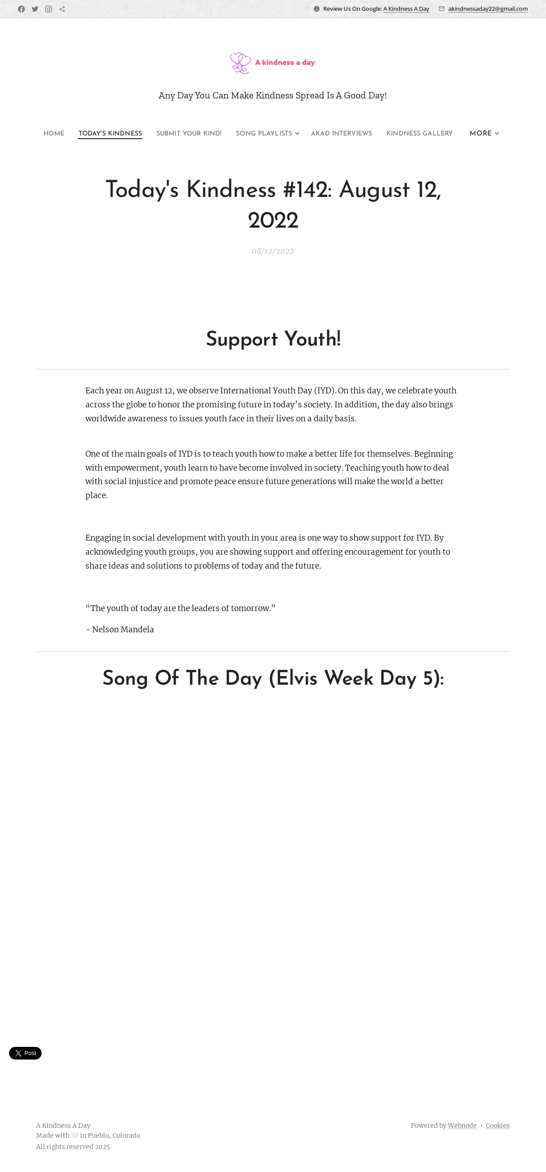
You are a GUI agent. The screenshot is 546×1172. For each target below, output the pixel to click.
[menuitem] (34, 134)
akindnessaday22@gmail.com (488, 9)
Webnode (462, 1125)
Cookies (498, 1125)
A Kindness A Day (406, 9)
